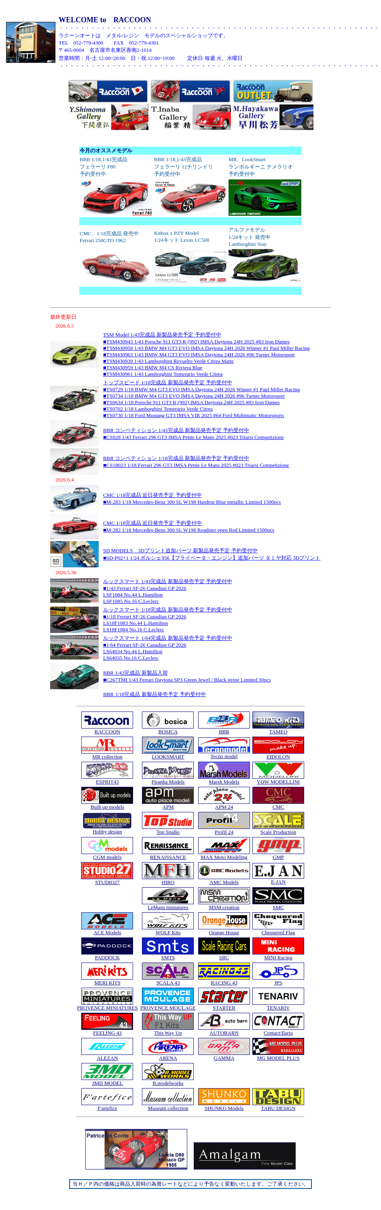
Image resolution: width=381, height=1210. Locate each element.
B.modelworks (167, 1083)
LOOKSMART (168, 757)
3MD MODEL (107, 1083)
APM (168, 807)
